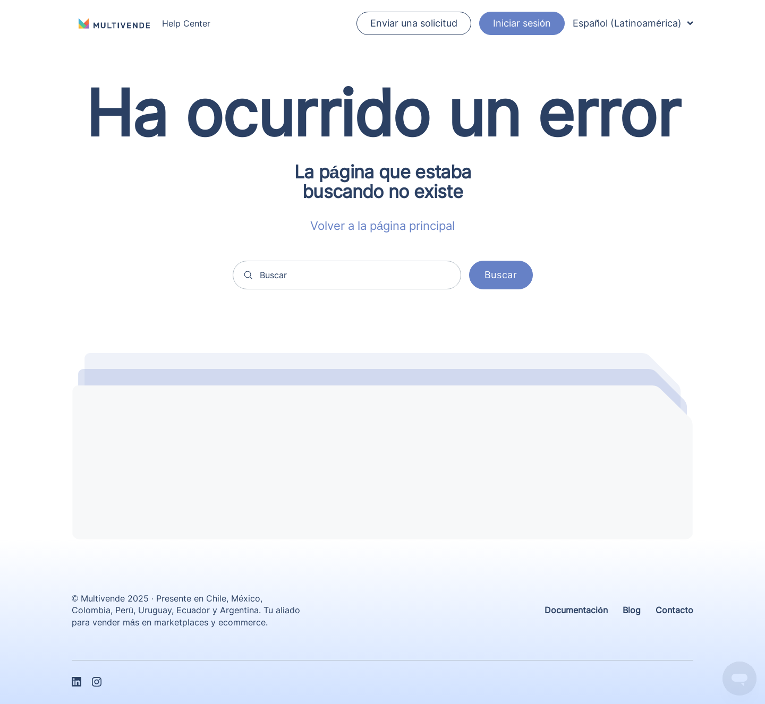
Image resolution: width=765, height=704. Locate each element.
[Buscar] (347, 275)
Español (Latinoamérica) (633, 23)
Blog (632, 610)
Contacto (674, 610)
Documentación (576, 610)
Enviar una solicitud (413, 23)
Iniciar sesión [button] (522, 23)
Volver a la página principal (382, 226)
